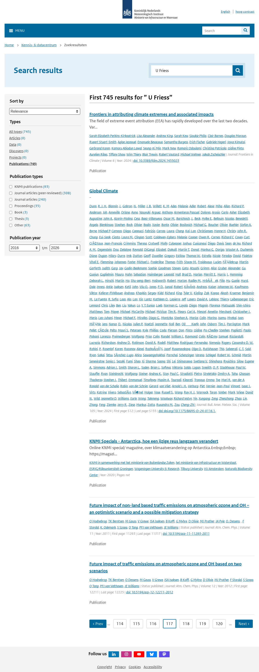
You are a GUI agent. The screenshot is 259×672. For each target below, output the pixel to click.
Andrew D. (124, 342)
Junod (168, 287)
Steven (176, 268)
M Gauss (130, 521)
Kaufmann (241, 287)
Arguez (156, 212)
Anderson (95, 212)
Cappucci (137, 231)
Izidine (198, 330)
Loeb (159, 305)
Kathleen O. (160, 299)
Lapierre (175, 299)
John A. (108, 218)
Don (181, 330)
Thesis (21, 218)
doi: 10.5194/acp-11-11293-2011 (186, 533)
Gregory (169, 255)
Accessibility (153, 667)
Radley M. (194, 280)
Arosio (216, 212)
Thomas (170, 262)
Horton (182, 280)
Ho (127, 280)
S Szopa (122, 527)
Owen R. (204, 237)
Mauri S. (123, 330)
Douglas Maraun (235, 136)
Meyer (118, 318)
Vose (157, 392)
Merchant (225, 311)
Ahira (138, 355)
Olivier (138, 224)
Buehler (234, 224)
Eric (251, 299)
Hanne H (220, 231)
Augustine (95, 218)
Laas (123, 299)
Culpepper (175, 243)
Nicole (216, 255)
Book (21, 212)
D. (119, 324)
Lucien (217, 262)
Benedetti (242, 218)
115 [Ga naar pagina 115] (136, 623)
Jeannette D (109, 398)
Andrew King (164, 136)
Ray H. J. (189, 392)
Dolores (206, 212)
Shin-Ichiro (243, 305)
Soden (145, 367)
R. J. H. (102, 206)
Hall (178, 274)
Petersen (135, 330)
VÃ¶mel (137, 392)
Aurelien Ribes (98, 154)
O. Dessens (233, 521)
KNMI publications (31, 186)
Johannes (120, 262)
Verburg (193, 386)
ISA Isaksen (157, 521)
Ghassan (244, 373)
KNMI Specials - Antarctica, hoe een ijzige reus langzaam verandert (153, 441)
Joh (105, 212)
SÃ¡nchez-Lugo (123, 355)
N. (135, 206)
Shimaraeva (184, 361)
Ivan (240, 318)
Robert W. (223, 355)
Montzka (167, 318)
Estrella (206, 255)
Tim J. (221, 324)
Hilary (112, 255)
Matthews (95, 311)
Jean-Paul (222, 386)
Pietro (198, 373)
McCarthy (137, 311)
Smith (122, 367)
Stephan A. (181, 318)
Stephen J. (110, 380)
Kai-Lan (190, 231)
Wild (97, 398)
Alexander (234, 268)
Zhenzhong (226, 398)
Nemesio (214, 342)
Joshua (187, 243)
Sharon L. (134, 367)
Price (148, 336)
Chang (180, 231)
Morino (212, 318)
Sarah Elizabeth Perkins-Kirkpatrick (112, 136)
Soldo (187, 367)
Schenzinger (186, 355)
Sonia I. (110, 361)
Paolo (247, 330)
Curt (247, 237)
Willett (157, 206)
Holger (148, 392)
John (135, 287)
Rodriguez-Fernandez (194, 342)
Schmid (236, 355)
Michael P (104, 231)
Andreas (201, 287)
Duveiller (157, 255)
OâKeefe (190, 324)
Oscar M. (169, 218)
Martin (243, 262)
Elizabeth (244, 212)
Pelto (113, 330)
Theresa (142, 243)
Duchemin (246, 249)
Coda (163, 330)
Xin (141, 299)
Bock (129, 224)
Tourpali (176, 380)
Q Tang (133, 527)
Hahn (128, 274)
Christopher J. (241, 311)
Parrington (234, 324)
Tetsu (109, 355)
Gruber (222, 268)
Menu (20, 30)
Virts (92, 392)
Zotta (151, 404)
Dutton (137, 255)
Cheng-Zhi (188, 404)
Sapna (161, 361)
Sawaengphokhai (154, 355)
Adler (192, 206)
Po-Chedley (210, 330)
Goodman (164, 268)
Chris (104, 305)
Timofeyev (149, 380)
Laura (170, 231)
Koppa (215, 293)
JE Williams (171, 527)
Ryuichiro (229, 361)
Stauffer (94, 373)
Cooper (192, 237)
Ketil (128, 287)
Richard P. (237, 206)
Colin (202, 318)
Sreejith (206, 367)
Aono (134, 212)
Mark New (169, 148)
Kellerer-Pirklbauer (111, 293)
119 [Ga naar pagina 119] (202, 623)
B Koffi (170, 521)
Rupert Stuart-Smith (102, 142)
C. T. (241, 349)
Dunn (93, 206)
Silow (240, 361)
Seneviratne (96, 361)
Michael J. (143, 262)
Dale (92, 287)
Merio (93, 318)
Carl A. (191, 311)
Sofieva (166, 367)
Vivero (112, 392)
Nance (113, 324)
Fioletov (247, 255)
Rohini (93, 349)
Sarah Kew (181, 136)
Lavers (191, 299)
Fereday (227, 255)
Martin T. (184, 249)
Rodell (161, 342)
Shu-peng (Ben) (141, 280)
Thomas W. (193, 255)
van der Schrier (138, 386)
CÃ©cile (103, 330)
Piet (202, 386)
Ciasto (116, 237)
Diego (127, 231)
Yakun (131, 305)
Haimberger (154, 274)
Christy (231, 231)
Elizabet (161, 249)
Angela (93, 224)
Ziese (131, 404)
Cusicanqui (199, 243)
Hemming (236, 274)
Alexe (211, 206)
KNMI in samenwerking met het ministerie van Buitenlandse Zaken (131, 462)
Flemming (106, 262)
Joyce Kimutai (236, 142)
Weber (222, 392)
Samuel (223, 336)
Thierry (224, 299)
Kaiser (212, 287)
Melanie (183, 206)
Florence (214, 305)
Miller (141, 206)
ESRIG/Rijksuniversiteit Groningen (111, 469)
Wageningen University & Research (156, 469)
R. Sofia (113, 299)
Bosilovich (186, 224)
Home (9, 45)
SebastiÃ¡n (124, 392)
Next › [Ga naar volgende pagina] (244, 623)
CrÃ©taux (96, 243)
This (221, 349)
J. (120, 206)
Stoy (165, 373)
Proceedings (27, 206)
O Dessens (131, 580)
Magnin (203, 305)
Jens (104, 324)
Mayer (115, 311)
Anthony (167, 212)
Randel (165, 336)
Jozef (167, 349)
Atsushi (194, 268)
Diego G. (154, 318)
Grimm (204, 268)
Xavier (156, 224)
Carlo (224, 212)
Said (248, 349)
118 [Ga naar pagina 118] (186, 623)
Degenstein (104, 249)
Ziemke (111, 404)
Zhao (238, 398)
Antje (109, 287)
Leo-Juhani (105, 318)
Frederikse (157, 262)
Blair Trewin (149, 154)
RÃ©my (212, 336)
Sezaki (121, 361)
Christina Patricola (214, 148)
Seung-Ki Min (152, 148)
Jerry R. (122, 404)
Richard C (227, 237)
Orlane (125, 212)
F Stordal (236, 580)
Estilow (180, 255)
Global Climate (103, 191)
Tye (218, 380)
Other (22, 225)
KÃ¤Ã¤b (189, 287)
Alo (129, 299)
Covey (238, 237)
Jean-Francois (113, 243)
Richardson (108, 342)
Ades (173, 206)
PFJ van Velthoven (150, 527)
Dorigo (219, 249)
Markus (141, 404)
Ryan (92, 355)
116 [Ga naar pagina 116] (153, 623)
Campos (116, 231)
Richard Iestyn (183, 398)
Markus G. (207, 249)
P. (100, 349)
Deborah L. (96, 280)
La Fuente (100, 299)
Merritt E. (210, 274)
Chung (93, 237)
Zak (206, 293)
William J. (177, 336)
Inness (101, 287)
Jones (152, 287)
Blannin (113, 206)
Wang (178, 392)
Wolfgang (137, 336)
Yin (195, 398)
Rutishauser (210, 349)
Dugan (102, 255)
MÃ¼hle (95, 324)
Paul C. (174, 373)
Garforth (95, 268)
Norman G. (171, 305)
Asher (233, 212)
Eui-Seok (105, 237)
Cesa (137, 218)
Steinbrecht (116, 373)
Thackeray (95, 380)
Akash (224, 293)
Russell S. (167, 392)
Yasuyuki (144, 212)
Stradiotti (186, 373)
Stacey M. (190, 262)
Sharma (151, 361)
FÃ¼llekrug (230, 262)
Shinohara (215, 361)
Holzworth (159, 280)
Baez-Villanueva (151, 218)
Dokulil (172, 249)
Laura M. (127, 237)
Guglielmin (107, 274)
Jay (121, 268)
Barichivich (183, 218)
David (237, 255)
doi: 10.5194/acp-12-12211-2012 (149, 592)
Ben (118, 305)
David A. (202, 299)
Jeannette (161, 324)
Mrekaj (231, 318)
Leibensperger (239, 299)
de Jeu (237, 243)
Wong (142, 398)
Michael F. (129, 318)
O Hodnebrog (98, 521)
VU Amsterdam (214, 469)
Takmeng (153, 398)
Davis (220, 243)
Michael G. (200, 224)
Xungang (204, 398)
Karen (119, 349)
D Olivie (193, 521)
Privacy (120, 667)
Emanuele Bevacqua (150, 142)
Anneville (114, 212)
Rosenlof (108, 349)
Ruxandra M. (164, 404)
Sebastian (140, 274)
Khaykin (141, 293)
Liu (124, 305)
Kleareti (188, 380)
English (225, 12)
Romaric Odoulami (189, 148)
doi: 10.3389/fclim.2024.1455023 (156, 160)
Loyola (183, 305)
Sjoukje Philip (197, 136)
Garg (114, 268)
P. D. (160, 287)
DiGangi (149, 249)
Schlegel (211, 355)
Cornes (215, 237)
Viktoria (177, 367)
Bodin (147, 224)
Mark (245, 324)
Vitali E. (94, 262)
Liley (112, 305)
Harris (221, 274)
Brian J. (155, 367)
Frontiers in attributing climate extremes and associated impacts (151, 114)
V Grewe (143, 521)
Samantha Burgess (176, 142)
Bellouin (218, 218)
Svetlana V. (201, 361)
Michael (125, 311)
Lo (138, 305)
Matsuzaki (228, 305)
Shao (137, 361)
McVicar (162, 311)
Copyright (104, 667)
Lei (174, 361)
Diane (93, 255)
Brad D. (187, 274)
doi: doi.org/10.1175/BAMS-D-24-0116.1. (187, 411)
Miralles (142, 318)
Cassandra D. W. (242, 342)
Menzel (201, 311)
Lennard (94, 305)
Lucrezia (94, 342)
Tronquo (199, 380)
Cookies (135, 667)
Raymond (191, 336)
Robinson (138, 342)
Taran (213, 392)
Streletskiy (209, 373)
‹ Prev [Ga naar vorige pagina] (98, 623)
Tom (106, 311)
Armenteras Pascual (186, 212)
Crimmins (129, 243)
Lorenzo (105, 336)
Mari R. (226, 380)
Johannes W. (225, 287)
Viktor (93, 293)
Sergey (152, 293)
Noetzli (149, 324)
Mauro (119, 274)
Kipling (198, 293)
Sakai (101, 355)
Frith (179, 262)
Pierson (172, 330)
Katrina (102, 392)
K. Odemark (108, 527)
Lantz (148, 299)
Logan (196, 367)
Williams (123, 398)
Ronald (94, 386)
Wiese (240, 392)
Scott (148, 237)
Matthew (173, 342)
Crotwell (153, 243)
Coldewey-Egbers (165, 237)
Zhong (93, 404)
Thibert (122, 380)
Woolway (166, 398)
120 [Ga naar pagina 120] (219, 623)
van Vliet (165, 386)
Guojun (94, 274)
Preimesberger (121, 336)
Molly (163, 243)
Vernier (210, 386)
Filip (222, 280)
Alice (213, 268)
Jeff (184, 299)
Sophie (152, 268)
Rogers (226, 342)
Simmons (99, 367)
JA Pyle (220, 521)
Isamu (222, 318)
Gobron (127, 206)
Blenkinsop (106, 224)
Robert (201, 206)
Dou (116, 249)
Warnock (202, 392)
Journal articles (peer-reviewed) (42, 193)
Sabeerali (231, 349)
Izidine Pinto (236, 148)
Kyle (145, 330)
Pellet (93, 330)
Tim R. (172, 311)
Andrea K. (155, 373)
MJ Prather (207, 521)
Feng (102, 404)
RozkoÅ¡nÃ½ (154, 349)
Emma (210, 380)
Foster (131, 262)
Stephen (120, 224)
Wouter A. (232, 249)
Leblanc (214, 299)
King (179, 293)
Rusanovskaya (181, 349)
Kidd (160, 293)
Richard (170, 293)
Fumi (129, 361)
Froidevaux (205, 262)
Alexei (140, 349)
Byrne (93, 231)
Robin (124, 386)
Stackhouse (227, 367)
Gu (243, 268)
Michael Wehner (190, 154)
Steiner (143, 373)
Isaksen (118, 287)
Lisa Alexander (146, 136)
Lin (245, 398)
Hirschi (109, 280)
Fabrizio (150, 231)
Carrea (161, 231)
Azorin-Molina (123, 218)
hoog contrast (245, 12)
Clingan (139, 237)
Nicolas (229, 218)
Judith (106, 268)
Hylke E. (207, 218)
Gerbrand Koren (99, 148)
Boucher (213, 224)
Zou (176, 404)
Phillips (153, 330)
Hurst (244, 280)
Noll (171, 324)
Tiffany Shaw (117, 154)
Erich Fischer (197, 142)
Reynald (137, 249)
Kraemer (235, 293)
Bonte (165, 224)
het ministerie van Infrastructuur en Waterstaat (206, 462)
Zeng (214, 398)
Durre (121, 255)
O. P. (216, 367)
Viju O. (143, 287)
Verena (199, 355)
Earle (133, 398)
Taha (234, 373)
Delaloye (125, 249)
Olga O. (197, 349)
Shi (169, 361)
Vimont (235, 386)
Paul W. (241, 367)
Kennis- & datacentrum (39, 45)
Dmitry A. (224, 373)
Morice (193, 318)
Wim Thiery (133, 154)
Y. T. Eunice (148, 305)
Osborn (212, 324)
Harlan (197, 274)
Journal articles (30, 199)
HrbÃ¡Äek (210, 280)
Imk (128, 255)
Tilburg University (192, 469)
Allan (227, 206)
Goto (185, 268)
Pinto (188, 330)
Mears (182, 311)
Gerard (153, 386)
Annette (213, 311)
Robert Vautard (169, 154)
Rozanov (129, 349)
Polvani (94, 336)
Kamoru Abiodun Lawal (126, 148)
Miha (219, 206)
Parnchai (172, 355)
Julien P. (138, 324)
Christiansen (205, 231)
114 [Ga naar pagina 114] (120, 623)
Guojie (235, 280)
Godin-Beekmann (135, 268)
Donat (195, 249)
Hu (228, 280)
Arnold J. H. (179, 386)
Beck (197, 218)
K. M (166, 206)
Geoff (147, 255)
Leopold (169, 274)
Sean (228, 243)
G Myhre (181, 521)
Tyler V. (187, 293)
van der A (238, 380)
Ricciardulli (236, 336)
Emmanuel (135, 380)
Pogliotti (236, 330)
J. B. (148, 206)
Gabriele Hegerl (216, 142)
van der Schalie (109, 386)
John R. (242, 231)
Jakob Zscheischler (213, 154)
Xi (143, 361)
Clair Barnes (215, 136)
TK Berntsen (116, 521)
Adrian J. (111, 367)
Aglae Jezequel (127, 142)
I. (227, 274)
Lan (135, 299)
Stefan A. (245, 224)
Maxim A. (163, 380)
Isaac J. (246, 386)
